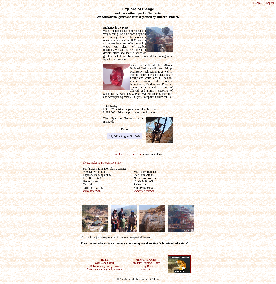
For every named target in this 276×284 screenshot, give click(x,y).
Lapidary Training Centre (145, 262)
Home (104, 259)
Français (257, 2)
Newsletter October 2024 (127, 154)
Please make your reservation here (102, 162)
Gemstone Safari (104, 262)
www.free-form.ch (144, 190)
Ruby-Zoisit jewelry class (104, 265)
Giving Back (146, 265)
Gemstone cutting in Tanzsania (104, 269)
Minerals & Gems (146, 259)
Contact (145, 269)
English (270, 2)
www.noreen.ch (92, 190)
